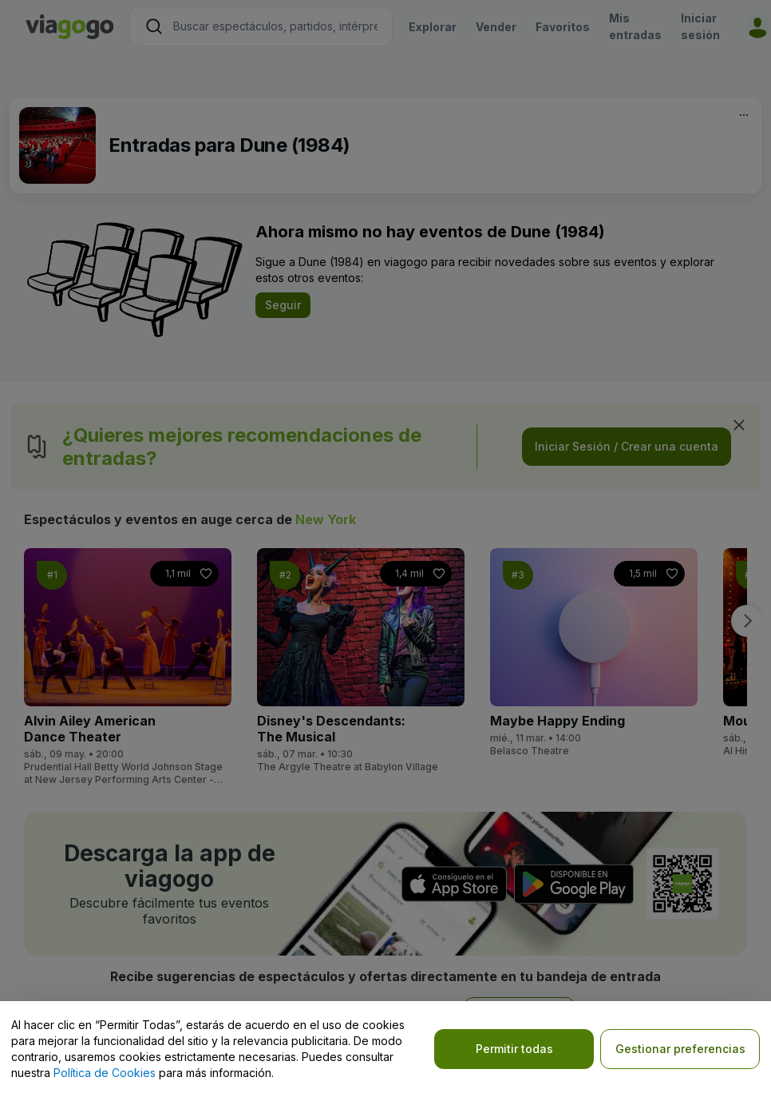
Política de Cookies (104, 1072)
